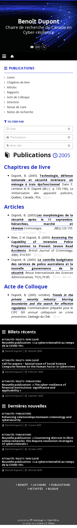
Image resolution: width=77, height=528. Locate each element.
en (38, 47)
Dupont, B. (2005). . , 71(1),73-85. (42, 268)
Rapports (13, 92)
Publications (21, 68)
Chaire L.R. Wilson (46, 523)
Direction (13, 102)
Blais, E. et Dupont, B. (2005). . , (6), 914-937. (42, 246)
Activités (36, 489)
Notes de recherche (20, 112)
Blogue (53, 489)
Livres (11, 77)
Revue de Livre (16, 107)
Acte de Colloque (18, 97)
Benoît (23, 485)
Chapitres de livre (18, 82)
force (38, 520)
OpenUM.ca (53, 520)
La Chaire (39, 485)
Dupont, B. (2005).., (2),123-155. (42, 221)
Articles (12, 87)
